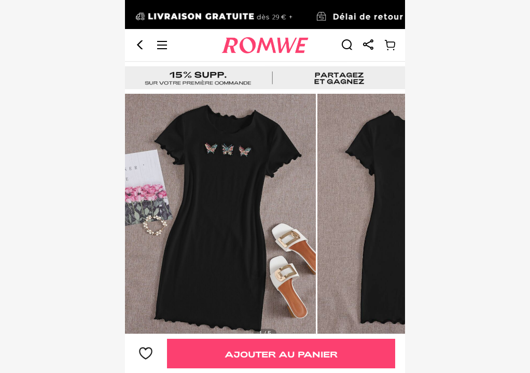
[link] (347, 15)
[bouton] (146, 354)
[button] (140, 16)
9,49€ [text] (147, 302)
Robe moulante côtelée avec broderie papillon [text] (198, 320)
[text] (265, 159)
